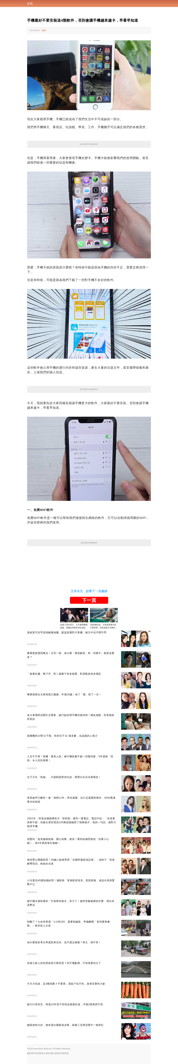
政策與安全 (40, 1053)
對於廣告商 (64, 1053)
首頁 (30, 3)
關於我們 (31, 1053)
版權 (57, 1053)
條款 (48, 1053)
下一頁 (89, 600)
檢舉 (44, 30)
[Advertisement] (89, 565)
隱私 (52, 1053)
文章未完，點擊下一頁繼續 (89, 591)
